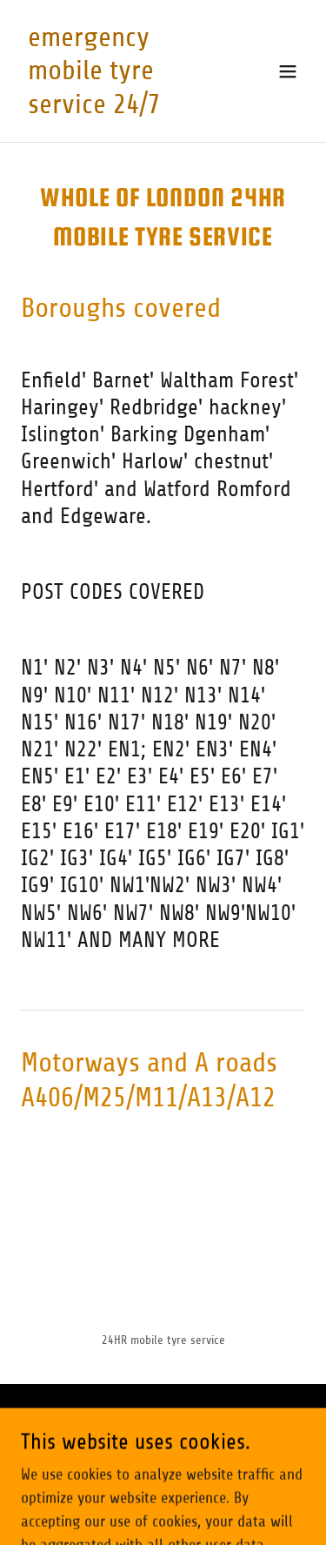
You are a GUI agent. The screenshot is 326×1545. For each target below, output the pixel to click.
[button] (287, 71)
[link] (120, 108)
